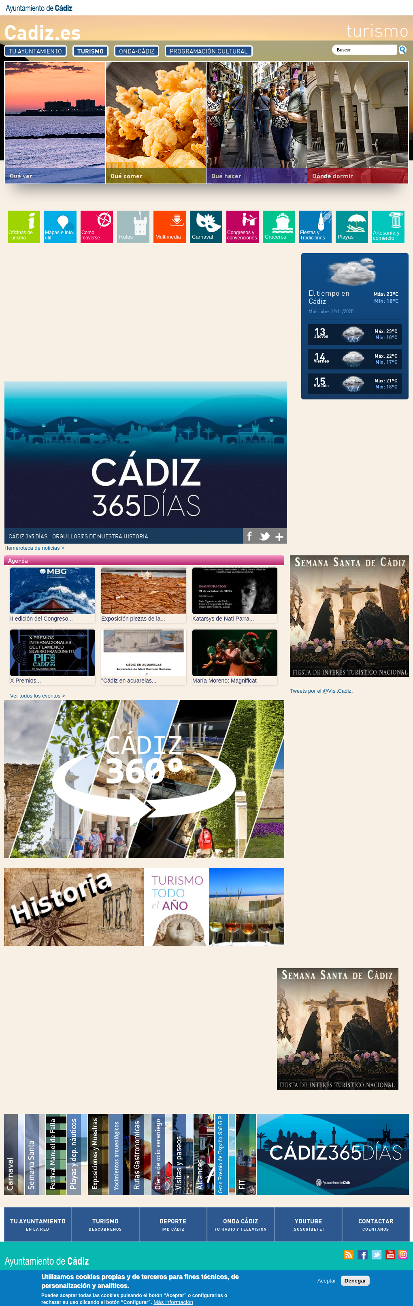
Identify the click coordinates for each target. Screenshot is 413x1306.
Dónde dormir (332, 175)
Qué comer (127, 175)
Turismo (90, 51)
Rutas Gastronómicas (140, 1154)
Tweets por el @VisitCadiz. (321, 691)
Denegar (355, 1281)
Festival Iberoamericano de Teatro (246, 1154)
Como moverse (90, 235)
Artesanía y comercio (386, 235)
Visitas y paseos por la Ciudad (183, 1154)
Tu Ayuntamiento (35, 51)
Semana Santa (35, 1154)
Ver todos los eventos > (37, 696)
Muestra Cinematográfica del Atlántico (204, 1154)
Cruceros (275, 237)
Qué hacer (226, 175)
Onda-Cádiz (136, 51)
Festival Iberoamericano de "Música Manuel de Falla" (56, 1154)
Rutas (126, 237)
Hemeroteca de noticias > (34, 548)
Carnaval (202, 237)
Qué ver (21, 175)
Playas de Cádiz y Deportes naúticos (77, 1154)
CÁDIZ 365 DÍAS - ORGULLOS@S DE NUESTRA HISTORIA (78, 536)
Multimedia (168, 237)
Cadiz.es (42, 31)
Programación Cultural (209, 51)
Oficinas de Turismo (21, 235)
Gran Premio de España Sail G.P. (225, 1154)
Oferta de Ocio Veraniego (161, 1154)
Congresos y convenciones (242, 235)
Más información (173, 1302)
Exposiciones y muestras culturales (98, 1154)
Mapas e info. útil (59, 235)
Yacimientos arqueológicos (119, 1154)
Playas (345, 237)
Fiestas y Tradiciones (312, 235)
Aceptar (326, 1281)
